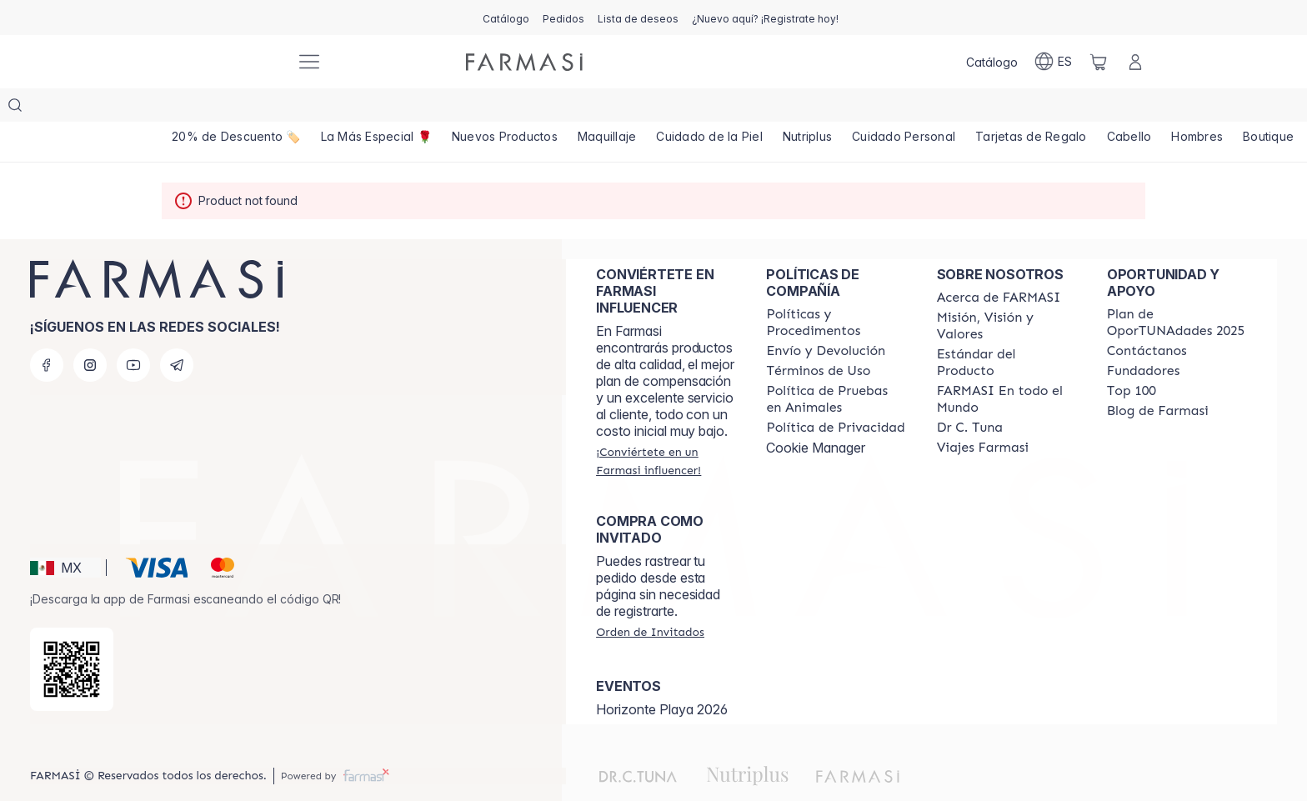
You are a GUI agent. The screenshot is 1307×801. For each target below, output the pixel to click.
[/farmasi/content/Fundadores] (1143, 337)
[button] (65, 534)
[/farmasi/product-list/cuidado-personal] (907, 108)
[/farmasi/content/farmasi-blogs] (1158, 377)
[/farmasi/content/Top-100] (1131, 357)
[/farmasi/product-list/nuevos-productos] (506, 108)
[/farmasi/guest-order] (650, 598)
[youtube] (133, 331)
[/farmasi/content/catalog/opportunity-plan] (1177, 289)
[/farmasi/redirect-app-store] (71, 636)
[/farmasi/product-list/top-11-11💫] (377, 108)
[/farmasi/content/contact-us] (1147, 317)
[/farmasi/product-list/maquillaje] (608, 108)
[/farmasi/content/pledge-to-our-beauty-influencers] (970, 394)
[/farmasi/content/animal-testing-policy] (836, 366)
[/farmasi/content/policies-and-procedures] (836, 289)
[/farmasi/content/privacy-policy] (835, 394)
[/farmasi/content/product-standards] (1007, 329)
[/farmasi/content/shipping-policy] (825, 317)
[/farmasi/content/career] (983, 414)
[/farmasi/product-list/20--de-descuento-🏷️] (236, 108)
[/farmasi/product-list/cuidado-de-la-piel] (711, 108)
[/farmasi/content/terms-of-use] (818, 337)
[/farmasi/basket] (1099, 62)
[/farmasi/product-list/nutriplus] (810, 108)
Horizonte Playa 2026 (662, 676)
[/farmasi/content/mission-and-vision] (1007, 292)
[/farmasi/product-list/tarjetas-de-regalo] (1034, 108)
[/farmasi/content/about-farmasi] (999, 264)
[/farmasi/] (220, 62)
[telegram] (176, 331)
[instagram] (90, 331)
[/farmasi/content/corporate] (1007, 366)
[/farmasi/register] (563, 18)
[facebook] (46, 331)
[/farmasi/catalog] (506, 18)
